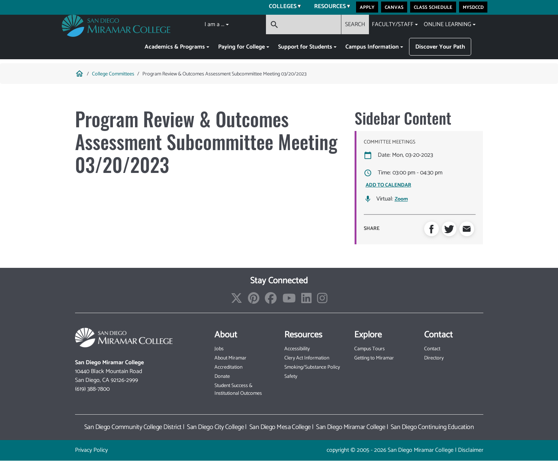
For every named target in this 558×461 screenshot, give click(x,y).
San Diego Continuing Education (432, 427)
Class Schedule (433, 7)
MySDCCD (473, 7)
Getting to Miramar (374, 358)
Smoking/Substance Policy (312, 367)
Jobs (219, 349)
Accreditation (228, 367)
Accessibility (297, 349)
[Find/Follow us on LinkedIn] (306, 301)
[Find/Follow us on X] (236, 301)
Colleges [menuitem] (280, 7)
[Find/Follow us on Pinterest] (253, 301)
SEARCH (355, 24)
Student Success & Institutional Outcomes (238, 390)
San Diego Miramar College (350, 427)
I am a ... (214, 24)
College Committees (113, 74)
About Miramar (230, 358)
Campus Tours (369, 349)
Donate (222, 376)
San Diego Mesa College (280, 427)
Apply (367, 7)
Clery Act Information (306, 358)
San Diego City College (215, 427)
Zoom (401, 199)
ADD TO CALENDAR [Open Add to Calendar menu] (388, 185)
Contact (432, 349)
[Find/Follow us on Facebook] (271, 301)
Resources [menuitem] (327, 7)
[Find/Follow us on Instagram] (322, 301)
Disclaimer (470, 450)
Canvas (394, 7)
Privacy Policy (91, 450)
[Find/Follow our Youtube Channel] (289, 301)
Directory (434, 358)
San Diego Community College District (133, 427)
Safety (290, 376)
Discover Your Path (440, 47)
